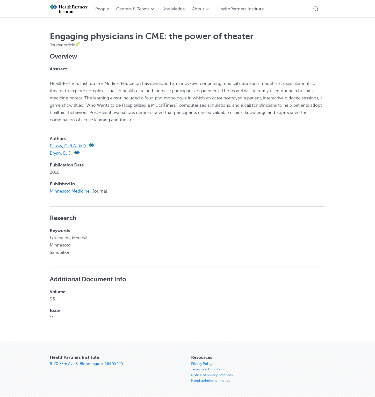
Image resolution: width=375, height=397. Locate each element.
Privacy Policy (201, 363)
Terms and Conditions (208, 369)
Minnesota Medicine (70, 190)
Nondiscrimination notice (210, 381)
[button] (316, 9)
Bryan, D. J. (60, 153)
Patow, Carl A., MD (68, 145)
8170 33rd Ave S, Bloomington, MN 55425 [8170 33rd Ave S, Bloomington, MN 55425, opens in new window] (86, 363)
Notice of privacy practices (212, 375)
